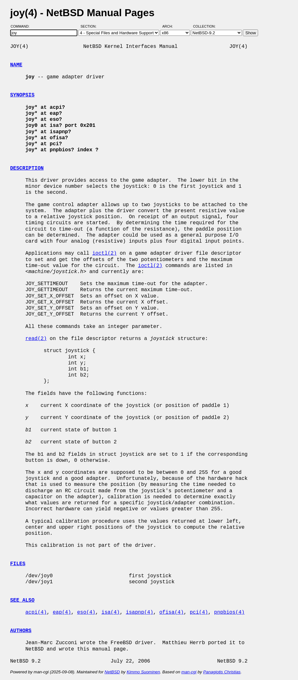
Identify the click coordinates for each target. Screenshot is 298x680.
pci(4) (199, 612)
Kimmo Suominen (143, 672)
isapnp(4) (139, 612)
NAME (16, 65)
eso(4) (86, 612)
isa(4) (110, 612)
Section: (90, 26)
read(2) (36, 338)
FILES (17, 563)
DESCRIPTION (27, 168)
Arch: (170, 26)
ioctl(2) (104, 253)
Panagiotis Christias (222, 672)
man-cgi (188, 672)
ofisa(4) (171, 612)
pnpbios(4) (229, 612)
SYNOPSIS (22, 95)
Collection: (204, 26)
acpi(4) (36, 612)
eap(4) (62, 612)
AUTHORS (20, 630)
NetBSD (112, 672)
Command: (22, 26)
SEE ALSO (22, 600)
